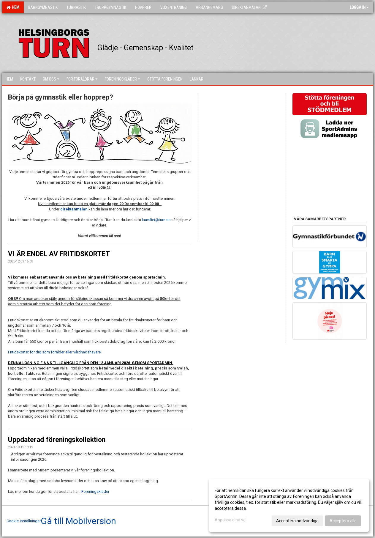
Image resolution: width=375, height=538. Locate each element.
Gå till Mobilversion (78, 521)
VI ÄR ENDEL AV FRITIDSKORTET (59, 254)
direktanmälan (74, 209)
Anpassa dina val (230, 519)
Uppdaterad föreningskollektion (56, 440)
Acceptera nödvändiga (297, 520)
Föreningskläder (95, 491)
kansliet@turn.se (156, 220)
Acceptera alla (343, 520)
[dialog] (289, 505)
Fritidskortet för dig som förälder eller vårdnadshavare (54, 352)
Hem (13, 7)
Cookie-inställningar (24, 521)
